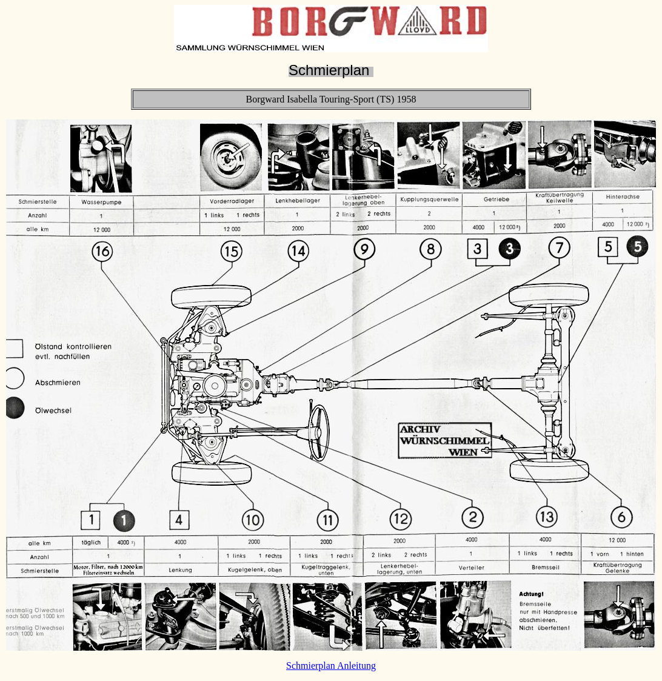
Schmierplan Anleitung (331, 665)
